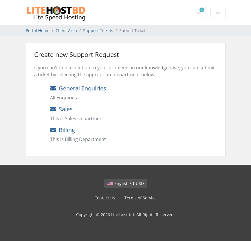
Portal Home (38, 30)
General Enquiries (78, 88)
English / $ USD (125, 183)
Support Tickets (98, 30)
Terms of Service (140, 198)
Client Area (66, 30)
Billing (62, 130)
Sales (61, 109)
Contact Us (104, 198)
